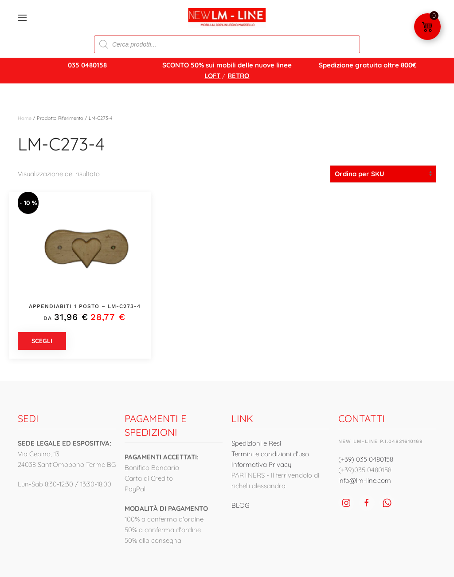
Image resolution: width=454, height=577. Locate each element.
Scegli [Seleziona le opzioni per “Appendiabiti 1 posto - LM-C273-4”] (41, 341)
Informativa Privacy (261, 464)
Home (24, 118)
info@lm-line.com (364, 480)
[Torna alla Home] (227, 18)
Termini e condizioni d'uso (270, 454)
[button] (22, 18)
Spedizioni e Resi (256, 443)
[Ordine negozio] (383, 174)
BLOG (240, 505)
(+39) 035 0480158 (365, 459)
